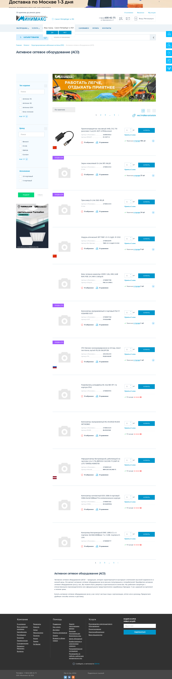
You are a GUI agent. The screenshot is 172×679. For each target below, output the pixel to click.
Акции (35, 638)
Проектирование (95, 629)
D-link (25, 146)
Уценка (35, 641)
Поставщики (21, 635)
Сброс (40, 195)
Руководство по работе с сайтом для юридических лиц (76, 656)
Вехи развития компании (22, 628)
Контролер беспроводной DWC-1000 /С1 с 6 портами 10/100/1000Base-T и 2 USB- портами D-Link (100, 535)
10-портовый (28, 176)
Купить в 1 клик (130, 135)
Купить (146, 130)
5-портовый (27, 181)
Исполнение (24, 171)
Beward (25, 142)
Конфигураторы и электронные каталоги (75, 644)
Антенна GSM (28, 107)
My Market (36, 644)
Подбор (26, 195)
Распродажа (21, 28)
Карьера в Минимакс (20, 647)
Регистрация (149, 18)
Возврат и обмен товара (59, 639)
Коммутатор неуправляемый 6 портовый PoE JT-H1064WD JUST (100, 312)
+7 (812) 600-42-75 (30, 673)
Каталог (26, 45)
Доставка (56, 630)
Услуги (35, 28)
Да (52, 32)
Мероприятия (38, 633)
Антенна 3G (27, 99)
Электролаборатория (96, 632)
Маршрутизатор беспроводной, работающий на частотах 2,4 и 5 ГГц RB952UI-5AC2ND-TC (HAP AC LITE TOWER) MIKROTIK (100, 461)
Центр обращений (75, 639)
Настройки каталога (144, 115)
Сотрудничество (22, 643)
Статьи (35, 630)
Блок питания (28, 112)
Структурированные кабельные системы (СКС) (47, 45)
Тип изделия (24, 85)
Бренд (22, 128)
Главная (19, 45)
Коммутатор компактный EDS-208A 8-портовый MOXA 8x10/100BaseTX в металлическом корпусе (100, 497)
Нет (65, 32)
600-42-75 (107, 18)
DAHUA (25, 150)
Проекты (36, 635)
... (109, 115)
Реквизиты (37, 624)
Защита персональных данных (74, 626)
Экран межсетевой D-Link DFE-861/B (96, 163)
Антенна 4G (27, 103)
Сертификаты (22, 632)
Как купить (56, 627)
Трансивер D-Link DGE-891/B (92, 200)
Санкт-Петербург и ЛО (64, 19)
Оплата (95, 28)
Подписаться (139, 632)
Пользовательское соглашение (75, 650)
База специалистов (95, 635)
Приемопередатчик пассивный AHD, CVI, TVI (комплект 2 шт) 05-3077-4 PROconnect (99, 130)
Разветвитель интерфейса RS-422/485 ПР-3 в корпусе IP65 (99, 386)
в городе (137, 141)
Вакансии (140, 13)
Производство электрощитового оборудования (100, 625)
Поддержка (57, 624)
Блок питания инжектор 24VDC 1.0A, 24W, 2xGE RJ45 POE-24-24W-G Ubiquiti (99, 275)
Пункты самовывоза (60, 633)
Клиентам (20, 638)
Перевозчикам (22, 640)
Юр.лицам (152, 13)
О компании (128, 13)
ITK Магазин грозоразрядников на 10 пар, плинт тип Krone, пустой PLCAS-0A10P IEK (101, 349)
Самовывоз (84, 28)
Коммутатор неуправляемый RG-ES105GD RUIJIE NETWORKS (100, 423)
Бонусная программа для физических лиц (75, 633)
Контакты (106, 28)
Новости (36, 627)
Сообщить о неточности (86, 664)
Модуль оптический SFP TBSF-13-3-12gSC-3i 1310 (100, 237)
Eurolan (26, 155)
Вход (141, 18)
